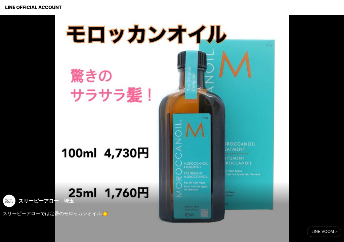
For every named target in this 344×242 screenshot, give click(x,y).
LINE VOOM (322, 231)
